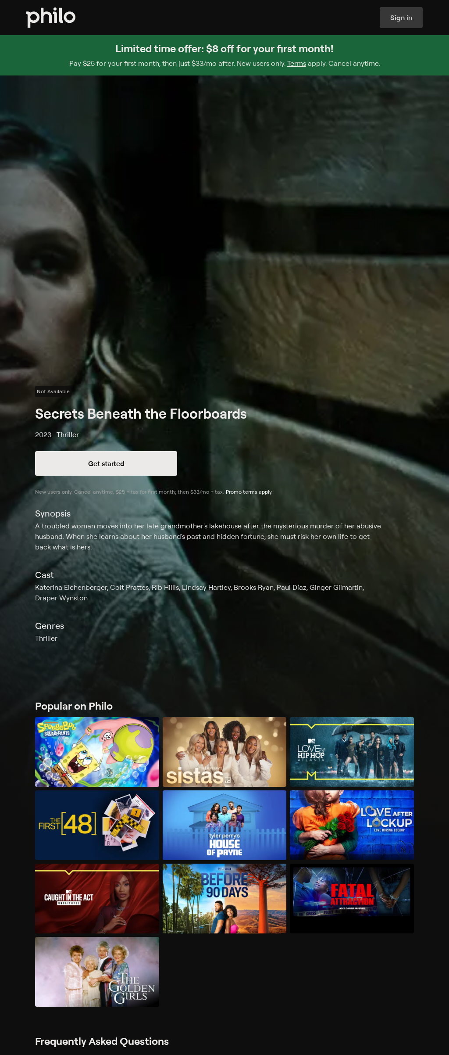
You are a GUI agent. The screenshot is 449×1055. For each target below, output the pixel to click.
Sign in (401, 17)
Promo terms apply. (249, 491)
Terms (296, 63)
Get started (106, 463)
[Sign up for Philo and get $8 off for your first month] (224, 55)
